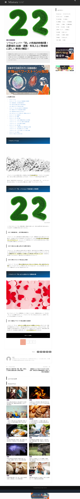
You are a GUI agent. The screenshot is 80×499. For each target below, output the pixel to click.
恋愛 (68, 27)
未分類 (58, 32)
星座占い (67, 29)
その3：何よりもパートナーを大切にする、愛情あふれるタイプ (20, 113)
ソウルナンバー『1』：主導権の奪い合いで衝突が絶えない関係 (20, 126)
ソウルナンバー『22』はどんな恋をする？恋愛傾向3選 (18, 108)
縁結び (58, 37)
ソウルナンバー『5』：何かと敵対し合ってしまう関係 (18, 128)
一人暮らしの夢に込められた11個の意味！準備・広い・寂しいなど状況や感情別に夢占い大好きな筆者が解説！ (17, 422)
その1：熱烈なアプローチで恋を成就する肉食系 (17, 109)
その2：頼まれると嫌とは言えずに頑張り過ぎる (17, 104)
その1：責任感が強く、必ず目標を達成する (16, 102)
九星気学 (67, 16)
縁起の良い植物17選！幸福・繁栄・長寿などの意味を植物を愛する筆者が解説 (16, 369)
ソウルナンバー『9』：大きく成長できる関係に (17, 123)
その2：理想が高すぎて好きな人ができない (16, 111)
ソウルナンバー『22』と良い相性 (14, 118)
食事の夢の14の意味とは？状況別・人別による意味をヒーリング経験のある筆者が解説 (39, 478)
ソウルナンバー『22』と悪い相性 (14, 125)
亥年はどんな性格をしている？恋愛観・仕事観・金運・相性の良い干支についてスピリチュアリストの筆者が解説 (39, 460)
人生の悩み (59, 19)
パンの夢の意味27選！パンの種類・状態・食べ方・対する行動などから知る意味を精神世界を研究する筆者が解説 (39, 422)
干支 (58, 27)
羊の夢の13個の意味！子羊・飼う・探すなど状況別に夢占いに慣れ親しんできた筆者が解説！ (17, 478)
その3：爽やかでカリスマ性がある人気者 (16, 106)
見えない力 (65, 37)
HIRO (13, 357)
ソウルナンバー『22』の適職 (14, 116)
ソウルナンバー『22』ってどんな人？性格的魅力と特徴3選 (19, 101)
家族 (64, 24)
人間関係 (31, 418)
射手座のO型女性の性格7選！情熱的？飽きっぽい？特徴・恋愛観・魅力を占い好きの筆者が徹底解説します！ (16, 460)
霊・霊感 (59, 40)
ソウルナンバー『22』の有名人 (14, 132)
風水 (64, 40)
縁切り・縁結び (66, 34)
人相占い (66, 19)
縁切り (58, 34)
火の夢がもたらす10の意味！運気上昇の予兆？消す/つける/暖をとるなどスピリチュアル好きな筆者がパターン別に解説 (39, 403)
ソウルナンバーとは (12, 99)
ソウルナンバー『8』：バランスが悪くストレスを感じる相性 (19, 130)
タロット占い (59, 16)
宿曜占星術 (70, 24)
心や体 (63, 27)
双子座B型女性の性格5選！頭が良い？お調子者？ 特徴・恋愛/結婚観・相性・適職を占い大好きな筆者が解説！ (39, 441)
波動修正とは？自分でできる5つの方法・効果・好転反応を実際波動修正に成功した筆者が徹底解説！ (40, 370)
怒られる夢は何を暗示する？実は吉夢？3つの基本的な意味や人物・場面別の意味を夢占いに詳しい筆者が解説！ (16, 403)
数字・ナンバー (60, 29)
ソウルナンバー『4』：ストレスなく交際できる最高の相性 (19, 121)
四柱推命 (70, 21)
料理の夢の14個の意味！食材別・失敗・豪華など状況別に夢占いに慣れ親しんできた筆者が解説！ (17, 440)
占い (8, 418)
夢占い (58, 24)
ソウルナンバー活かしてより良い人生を (15, 133)
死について (65, 32)
